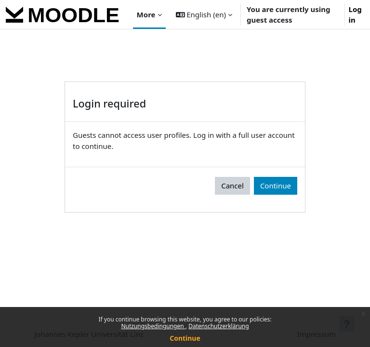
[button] (204, 14)
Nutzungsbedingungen (153, 326)
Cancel (232, 185)
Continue (185, 338)
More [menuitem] (146, 14)
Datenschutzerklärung (218, 326)
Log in (355, 14)
